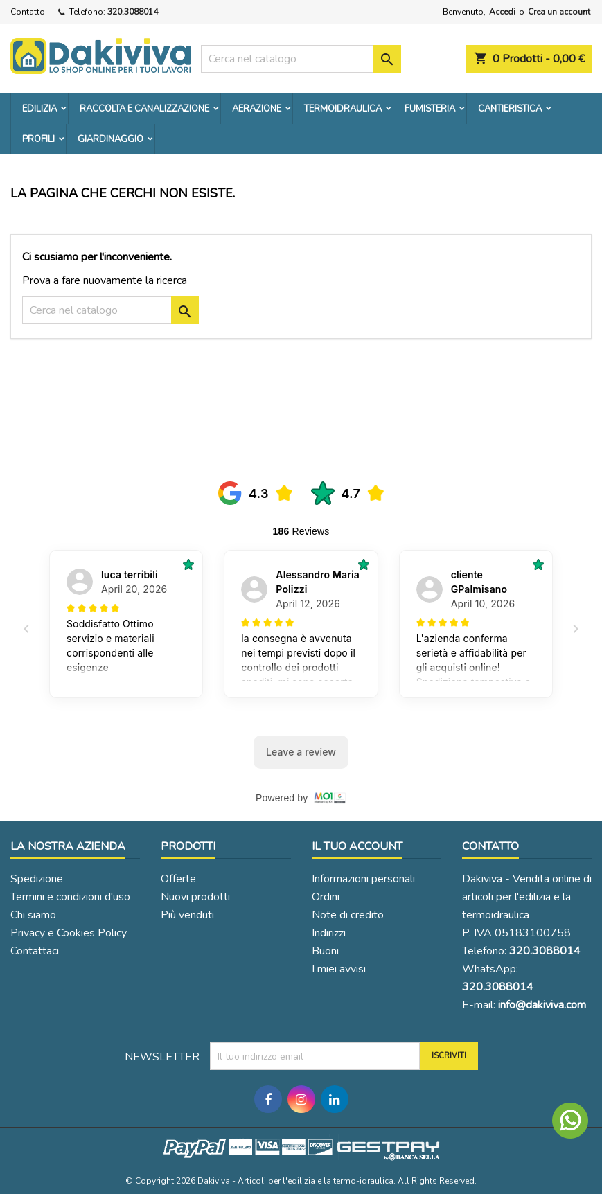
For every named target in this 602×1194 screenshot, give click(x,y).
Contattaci (34, 951)
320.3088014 (132, 11)
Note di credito (348, 915)
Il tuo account (357, 846)
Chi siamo (33, 915)
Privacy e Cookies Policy (68, 933)
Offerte (178, 878)
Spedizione (36, 878)
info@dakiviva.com (542, 1005)
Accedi (502, 11)
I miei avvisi (339, 969)
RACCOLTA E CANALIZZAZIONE (144, 109)
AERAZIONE (256, 109)
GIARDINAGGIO (110, 139)
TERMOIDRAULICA (343, 109)
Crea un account (559, 11)
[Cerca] (301, 59)
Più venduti (187, 915)
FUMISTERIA (430, 109)
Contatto (27, 11)
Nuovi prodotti (195, 897)
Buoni (325, 951)
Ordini (325, 897)
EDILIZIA (39, 109)
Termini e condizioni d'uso (70, 897)
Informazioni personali (363, 878)
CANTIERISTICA (510, 109)
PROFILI (38, 139)
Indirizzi (329, 933)
